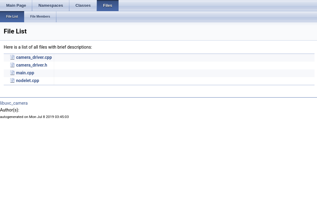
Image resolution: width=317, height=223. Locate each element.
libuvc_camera (14, 103)
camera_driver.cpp (34, 57)
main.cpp (25, 72)
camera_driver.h (31, 65)
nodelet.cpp (27, 80)
